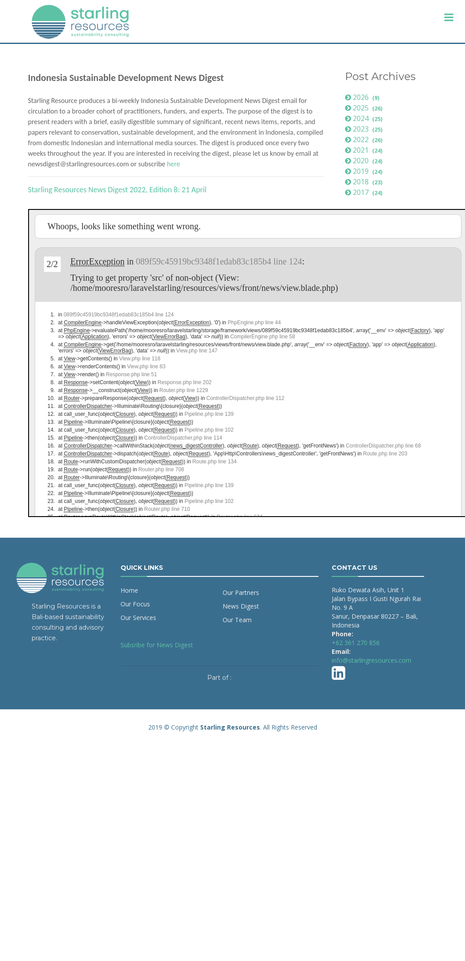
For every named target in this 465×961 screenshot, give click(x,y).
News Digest (241, 606)
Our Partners (241, 592)
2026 (363, 97)
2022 (365, 139)
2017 (365, 192)
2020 (365, 160)
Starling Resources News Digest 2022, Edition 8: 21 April (117, 189)
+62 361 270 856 (356, 642)
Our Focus (135, 604)
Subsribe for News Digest (157, 645)
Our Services (138, 617)
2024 (365, 118)
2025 (365, 108)
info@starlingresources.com (371, 660)
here (173, 164)
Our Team (237, 620)
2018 (365, 182)
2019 (365, 171)
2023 (365, 129)
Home (129, 590)
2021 (365, 150)
